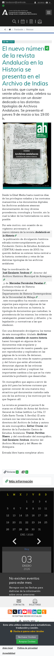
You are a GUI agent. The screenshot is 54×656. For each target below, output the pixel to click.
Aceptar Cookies (27, 641)
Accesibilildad (8, 653)
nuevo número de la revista (26, 234)
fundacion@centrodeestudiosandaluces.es (16, 2)
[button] (27, 631)
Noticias (29, 29)
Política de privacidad (27, 648)
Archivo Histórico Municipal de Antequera (26, 276)
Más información (21, 481)
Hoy (26, 549)
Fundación (18, 29)
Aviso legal (7, 648)
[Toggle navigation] (49, 12)
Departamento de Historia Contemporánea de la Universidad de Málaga (26, 295)
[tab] (11, 472)
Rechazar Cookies (27, 637)
